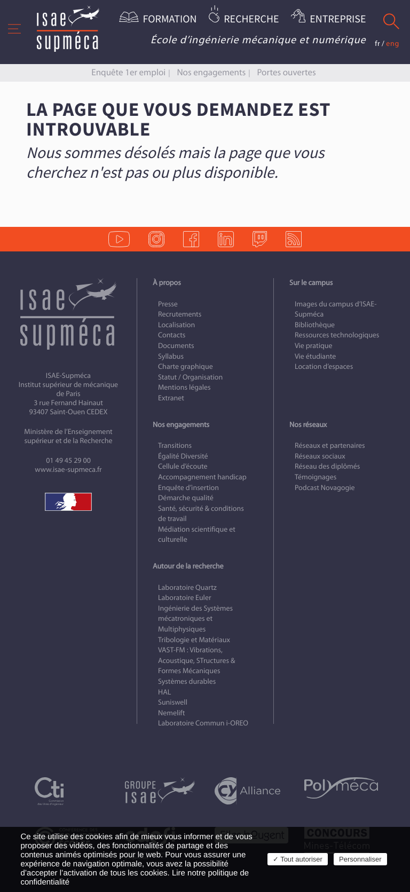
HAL (164, 692)
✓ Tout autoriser (297, 859)
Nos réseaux (308, 424)
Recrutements (179, 314)
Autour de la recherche (188, 566)
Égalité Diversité (183, 456)
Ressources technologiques (337, 335)
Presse (168, 304)
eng (392, 43)
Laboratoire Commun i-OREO (203, 723)
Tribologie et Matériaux (194, 639)
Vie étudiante (315, 356)
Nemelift (171, 712)
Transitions (175, 445)
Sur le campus (311, 282)
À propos (167, 282)
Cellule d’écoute (183, 466)
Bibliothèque (315, 324)
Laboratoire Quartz (187, 587)
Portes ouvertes (286, 72)
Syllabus (171, 356)
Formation (170, 19)
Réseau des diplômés (327, 466)
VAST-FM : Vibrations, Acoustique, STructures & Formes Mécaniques (196, 660)
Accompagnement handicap (202, 476)
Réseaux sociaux (320, 456)
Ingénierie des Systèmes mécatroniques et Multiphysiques (195, 619)
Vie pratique (314, 345)
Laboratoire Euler (184, 597)
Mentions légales (184, 387)
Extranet (171, 397)
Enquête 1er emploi (128, 72)
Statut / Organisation (190, 377)
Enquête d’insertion (188, 487)
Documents (176, 345)
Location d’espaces (324, 366)
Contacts (171, 335)
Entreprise (338, 19)
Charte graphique (185, 366)
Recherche (251, 19)
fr (377, 43)
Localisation (176, 324)
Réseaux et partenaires (330, 445)
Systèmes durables (187, 681)
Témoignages (315, 476)
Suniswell (172, 702)
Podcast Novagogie (325, 487)
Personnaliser (360, 859)
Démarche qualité (186, 497)
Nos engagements (211, 72)
